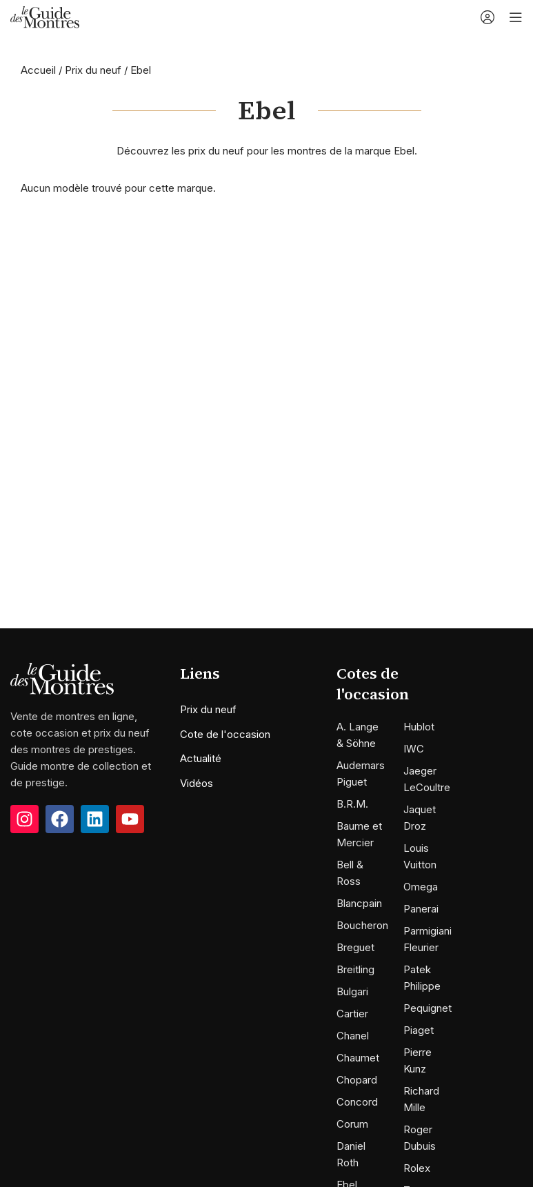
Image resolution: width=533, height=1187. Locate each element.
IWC (413, 748)
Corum (352, 1123)
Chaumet (357, 1057)
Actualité (200, 758)
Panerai (421, 908)
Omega (420, 886)
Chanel (352, 1035)
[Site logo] (44, 16)
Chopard (356, 1079)
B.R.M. (352, 803)
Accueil (38, 70)
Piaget (418, 1030)
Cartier (352, 1013)
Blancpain (359, 903)
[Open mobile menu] (516, 17)
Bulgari (352, 991)
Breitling (355, 969)
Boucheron (362, 925)
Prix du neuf (93, 70)
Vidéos (196, 783)
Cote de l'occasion (225, 734)
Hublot (418, 726)
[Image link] (62, 677)
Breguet (355, 947)
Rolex (416, 1168)
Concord (357, 1101)
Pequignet (427, 1008)
